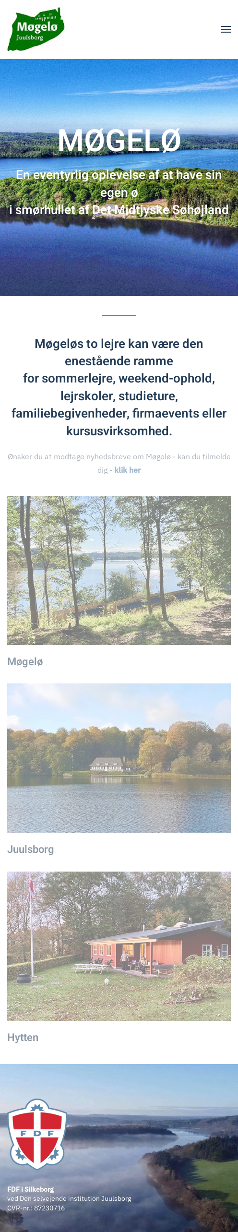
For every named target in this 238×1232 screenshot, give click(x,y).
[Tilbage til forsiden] (36, 29)
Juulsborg (30, 849)
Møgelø (25, 662)
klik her (127, 470)
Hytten (22, 1037)
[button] (226, 29)
